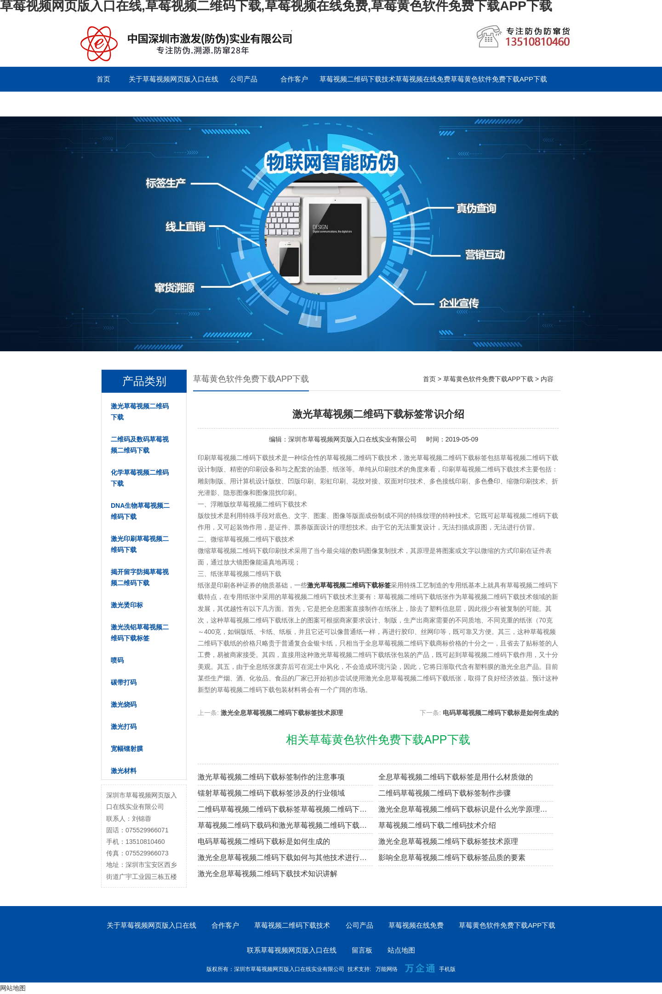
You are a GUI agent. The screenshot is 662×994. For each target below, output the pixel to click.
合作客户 (294, 79)
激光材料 (124, 770)
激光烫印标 (127, 605)
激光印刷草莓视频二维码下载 (140, 544)
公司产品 (243, 79)
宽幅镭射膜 (127, 748)
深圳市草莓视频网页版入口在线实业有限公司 (352, 439)
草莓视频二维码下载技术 (357, 79)
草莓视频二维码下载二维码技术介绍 (437, 825)
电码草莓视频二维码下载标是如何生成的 (501, 712)
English (243, 104)
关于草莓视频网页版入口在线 (173, 79)
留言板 (193, 104)
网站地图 (13, 988)
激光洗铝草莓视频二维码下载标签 (140, 632)
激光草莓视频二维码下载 (140, 411)
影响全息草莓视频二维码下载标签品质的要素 (451, 857)
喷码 (117, 660)
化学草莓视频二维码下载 (140, 478)
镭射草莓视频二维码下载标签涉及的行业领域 (271, 793)
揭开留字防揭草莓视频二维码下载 (140, 577)
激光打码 (124, 726)
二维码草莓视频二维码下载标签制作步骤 (444, 793)
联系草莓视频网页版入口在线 (123, 104)
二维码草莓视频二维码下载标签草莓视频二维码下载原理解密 (285, 809)
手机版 (447, 969)
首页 (103, 79)
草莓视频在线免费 (423, 79)
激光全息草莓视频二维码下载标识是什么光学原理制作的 (466, 809)
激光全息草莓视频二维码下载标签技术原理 (282, 712)
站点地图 (401, 950)
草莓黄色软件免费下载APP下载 (499, 79)
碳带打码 (124, 682)
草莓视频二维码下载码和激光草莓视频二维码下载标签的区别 (285, 825)
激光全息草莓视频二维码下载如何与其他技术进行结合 (285, 857)
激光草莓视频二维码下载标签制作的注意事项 (271, 777)
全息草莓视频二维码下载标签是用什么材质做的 (455, 777)
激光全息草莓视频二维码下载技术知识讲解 (267, 874)
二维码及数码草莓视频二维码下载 (140, 445)
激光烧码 (124, 704)
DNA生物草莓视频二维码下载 (140, 511)
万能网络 (387, 969)
